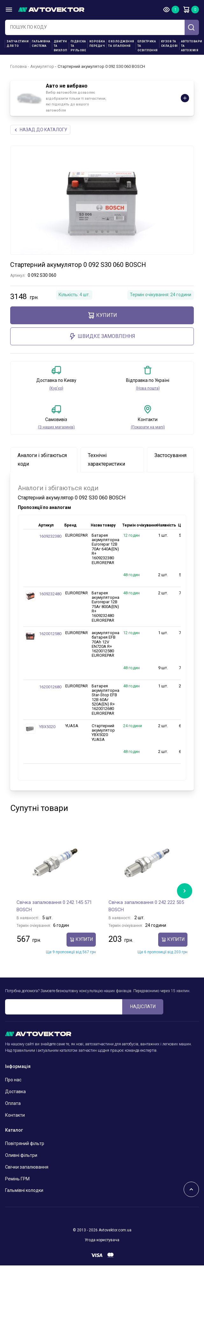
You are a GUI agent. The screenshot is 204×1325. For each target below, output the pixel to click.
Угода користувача (102, 1240)
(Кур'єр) (56, 388)
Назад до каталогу (40, 129)
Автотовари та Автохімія (191, 46)
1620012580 (50, 633)
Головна (18, 66)
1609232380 (50, 536)
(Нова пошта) (148, 388)
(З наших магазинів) (56, 427)
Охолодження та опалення (121, 43)
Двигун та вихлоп (60, 46)
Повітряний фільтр (24, 1143)
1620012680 (50, 686)
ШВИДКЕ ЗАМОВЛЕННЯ (102, 336)
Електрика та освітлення (147, 46)
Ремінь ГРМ (17, 1178)
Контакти (15, 1115)
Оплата (13, 1103)
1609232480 (50, 593)
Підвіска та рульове (78, 46)
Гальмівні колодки (24, 1190)
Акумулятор (42, 66)
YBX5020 (47, 726)
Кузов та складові (169, 43)
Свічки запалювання (26, 1167)
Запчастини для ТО (18, 43)
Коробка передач (97, 43)
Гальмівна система (41, 43)
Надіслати (143, 1006)
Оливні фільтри (21, 1155)
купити (102, 315)
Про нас (13, 1079)
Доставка (15, 1091)
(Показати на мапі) (148, 427)
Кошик (186, 9)
